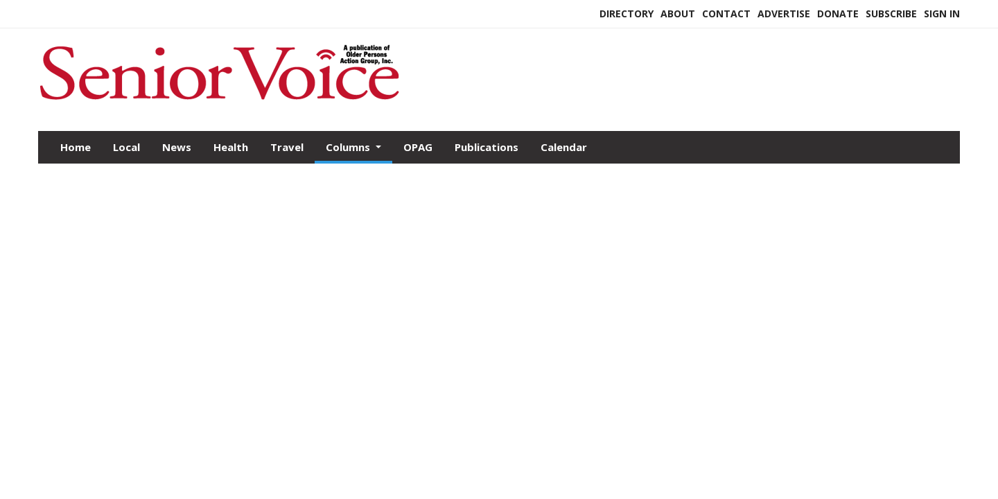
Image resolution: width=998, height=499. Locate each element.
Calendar (564, 147)
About (677, 13)
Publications (486, 147)
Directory (626, 13)
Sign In (942, 13)
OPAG (417, 147)
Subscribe (891, 13)
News (176, 147)
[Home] (219, 102)
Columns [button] (349, 147)
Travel (287, 147)
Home (75, 147)
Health (230, 147)
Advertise (784, 13)
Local (126, 147)
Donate (838, 13)
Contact (726, 13)
